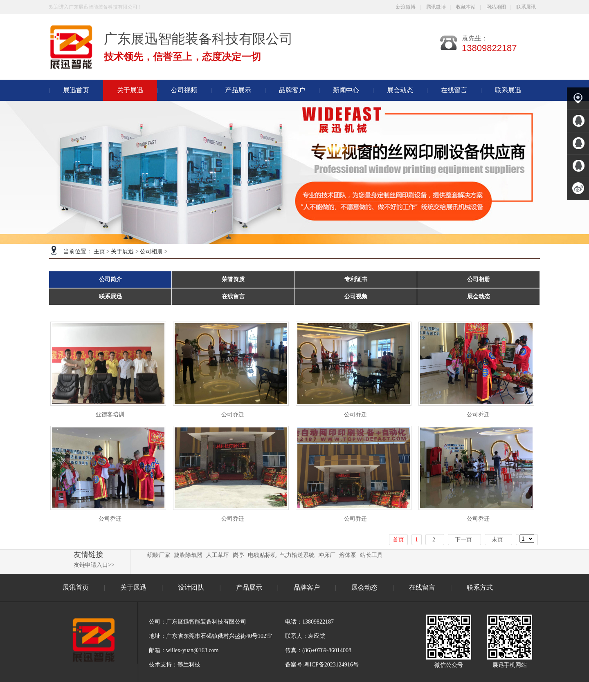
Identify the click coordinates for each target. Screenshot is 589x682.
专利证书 (355, 279)
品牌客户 (292, 90)
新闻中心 (346, 90)
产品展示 (238, 90)
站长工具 (371, 555)
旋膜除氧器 (188, 555)
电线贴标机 (262, 555)
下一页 (463, 540)
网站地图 (496, 7)
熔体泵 (347, 555)
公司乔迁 (232, 414)
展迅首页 (76, 90)
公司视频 (184, 90)
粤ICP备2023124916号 (331, 665)
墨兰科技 (189, 665)
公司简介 (110, 279)
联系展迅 (508, 90)
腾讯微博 (436, 7)
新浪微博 (406, 7)
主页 (99, 251)
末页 (497, 540)
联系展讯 (526, 7)
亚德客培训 (110, 414)
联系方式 (480, 587)
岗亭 (238, 555)
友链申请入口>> (94, 565)
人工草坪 (217, 555)
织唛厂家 (158, 555)
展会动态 (400, 90)
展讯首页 (76, 587)
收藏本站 (466, 7)
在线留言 (454, 90)
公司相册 (151, 251)
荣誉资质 (233, 279)
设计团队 (192, 587)
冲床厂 (326, 555)
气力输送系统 (297, 555)
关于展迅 (122, 251)
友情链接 (88, 554)
